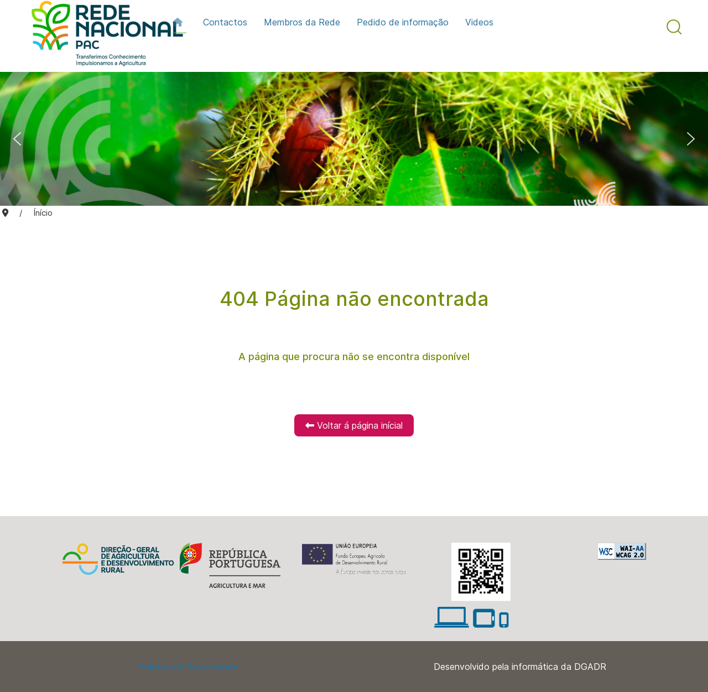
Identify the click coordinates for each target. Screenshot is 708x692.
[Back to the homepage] (102, 36)
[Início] (179, 22)
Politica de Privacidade (188, 666)
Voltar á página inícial (354, 425)
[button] (674, 27)
